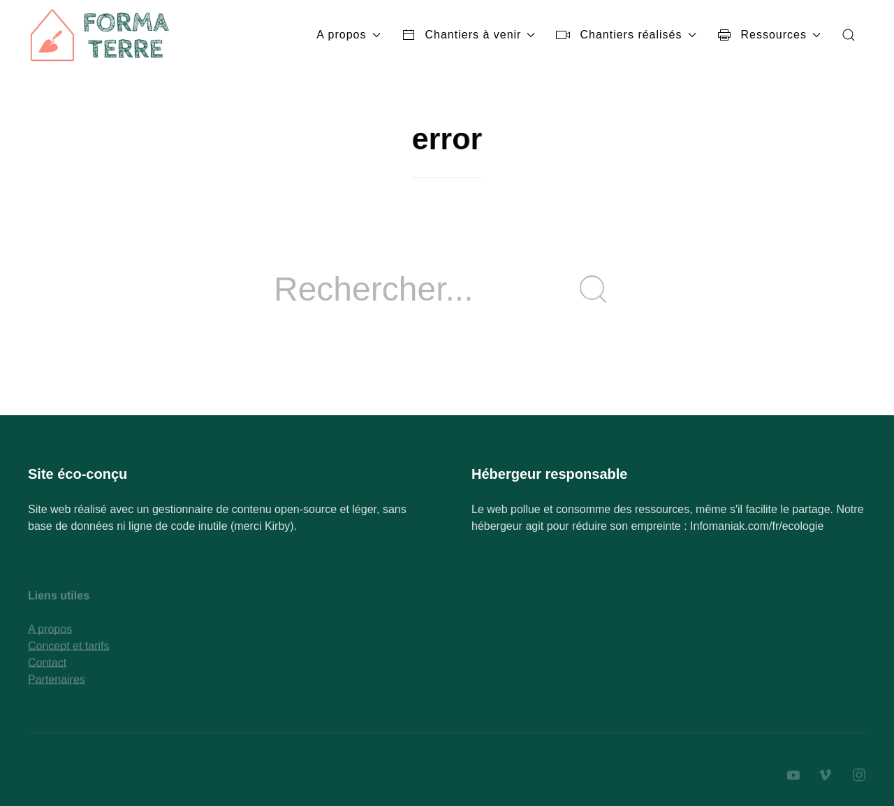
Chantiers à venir (469, 35)
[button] (849, 35)
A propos (348, 35)
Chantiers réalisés (626, 35)
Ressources (769, 35)
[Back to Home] (101, 35)
